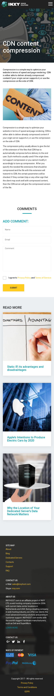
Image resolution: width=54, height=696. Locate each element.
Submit (13, 288)
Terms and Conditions (27, 687)
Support (9, 566)
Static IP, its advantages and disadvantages (25, 368)
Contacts (10, 562)
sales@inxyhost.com (21, 584)
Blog (8, 553)
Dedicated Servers (14, 558)
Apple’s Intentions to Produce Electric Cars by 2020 (26, 439)
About (8, 549)
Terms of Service (43, 278)
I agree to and (29, 278)
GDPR (27, 691)
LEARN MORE (12, 628)
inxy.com (16, 588)
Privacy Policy (24, 278)
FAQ (7, 571)
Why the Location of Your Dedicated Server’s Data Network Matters (23, 511)
